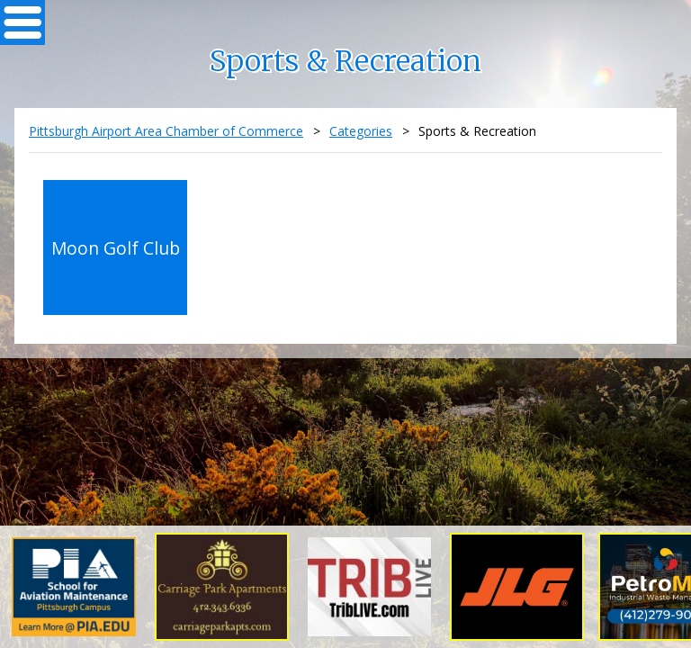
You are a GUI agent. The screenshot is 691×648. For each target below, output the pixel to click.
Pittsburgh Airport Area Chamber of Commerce (166, 131)
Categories (360, 131)
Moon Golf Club (115, 248)
